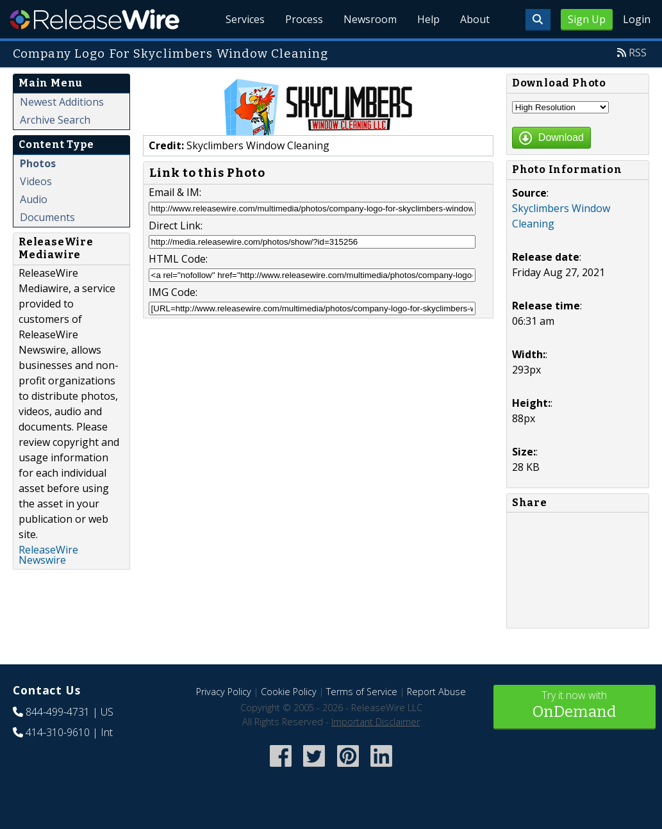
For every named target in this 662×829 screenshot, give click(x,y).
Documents (47, 217)
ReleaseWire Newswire (48, 555)
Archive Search (55, 120)
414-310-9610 (58, 732)
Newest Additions (62, 102)
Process (304, 19)
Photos (38, 163)
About (475, 19)
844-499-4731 (58, 712)
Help (428, 19)
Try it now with (574, 705)
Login (636, 19)
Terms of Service (361, 691)
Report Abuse (436, 691)
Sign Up (587, 19)
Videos (36, 181)
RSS (638, 52)
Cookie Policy (289, 691)
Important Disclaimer (375, 722)
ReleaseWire (94, 19)
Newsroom (370, 19)
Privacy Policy (223, 691)
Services (245, 19)
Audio (33, 199)
